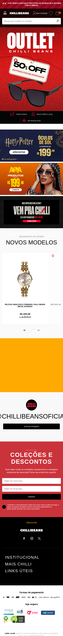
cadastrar (31, 493)
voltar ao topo (31, 519)
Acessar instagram (31, 423)
